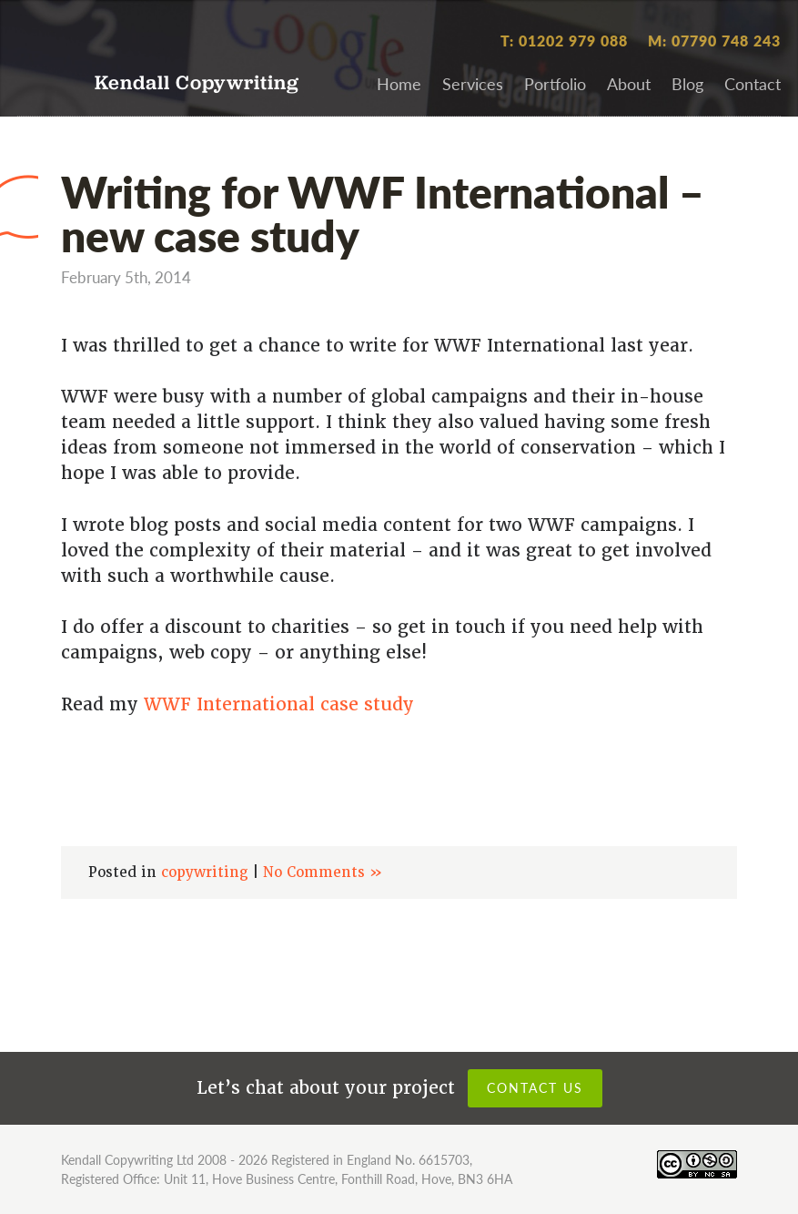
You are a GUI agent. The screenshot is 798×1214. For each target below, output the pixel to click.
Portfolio (555, 83)
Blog (687, 83)
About (629, 83)
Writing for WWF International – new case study (382, 212)
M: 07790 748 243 (714, 40)
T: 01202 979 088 (564, 40)
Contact (752, 83)
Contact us (535, 1087)
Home (399, 83)
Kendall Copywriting (197, 84)
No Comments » (322, 872)
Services (472, 83)
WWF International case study (279, 704)
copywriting (204, 872)
